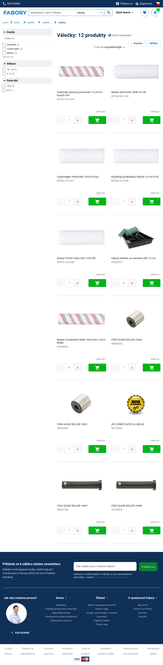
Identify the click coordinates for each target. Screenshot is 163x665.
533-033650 (11, 4)
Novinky (142, 612)
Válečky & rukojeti (50, 22)
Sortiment (102, 616)
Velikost (11, 63)
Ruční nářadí (20, 22)
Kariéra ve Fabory (142, 608)
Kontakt (143, 616)
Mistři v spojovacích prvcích (102, 604)
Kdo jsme (142, 604)
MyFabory (61, 604)
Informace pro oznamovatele (130, 651)
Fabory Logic (101, 608)
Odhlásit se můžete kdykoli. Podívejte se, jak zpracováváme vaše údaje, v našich (103, 575)
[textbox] (51, 12)
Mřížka (153, 43)
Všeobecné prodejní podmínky (61, 616)
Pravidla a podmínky (67, 651)
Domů (5, 22)
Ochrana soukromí (48, 651)
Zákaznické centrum (61, 620)
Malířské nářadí (34, 22)
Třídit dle (108, 47)
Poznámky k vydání (153, 651)
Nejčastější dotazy (61, 612)
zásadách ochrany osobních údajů (111, 577)
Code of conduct (85, 651)
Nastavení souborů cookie (106, 651)
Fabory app (102, 624)
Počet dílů (12, 80)
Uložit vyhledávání (119, 35)
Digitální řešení (102, 620)
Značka (11, 32)
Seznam (136, 43)
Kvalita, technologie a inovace (101, 612)
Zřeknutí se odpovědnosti (27, 651)
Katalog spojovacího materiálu (61, 608)
